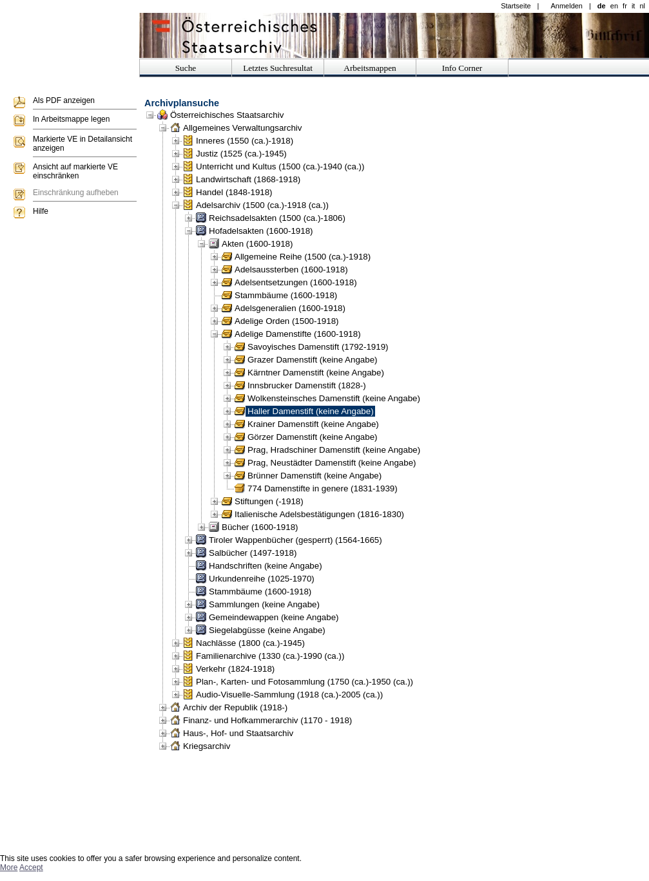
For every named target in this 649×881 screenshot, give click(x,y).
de (601, 6)
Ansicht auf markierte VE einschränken (75, 171)
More (8, 867)
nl (642, 6)
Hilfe (40, 211)
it (633, 6)
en (614, 6)
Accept (31, 867)
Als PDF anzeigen (64, 100)
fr (625, 6)
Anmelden (566, 6)
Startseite (515, 6)
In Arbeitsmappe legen (71, 119)
